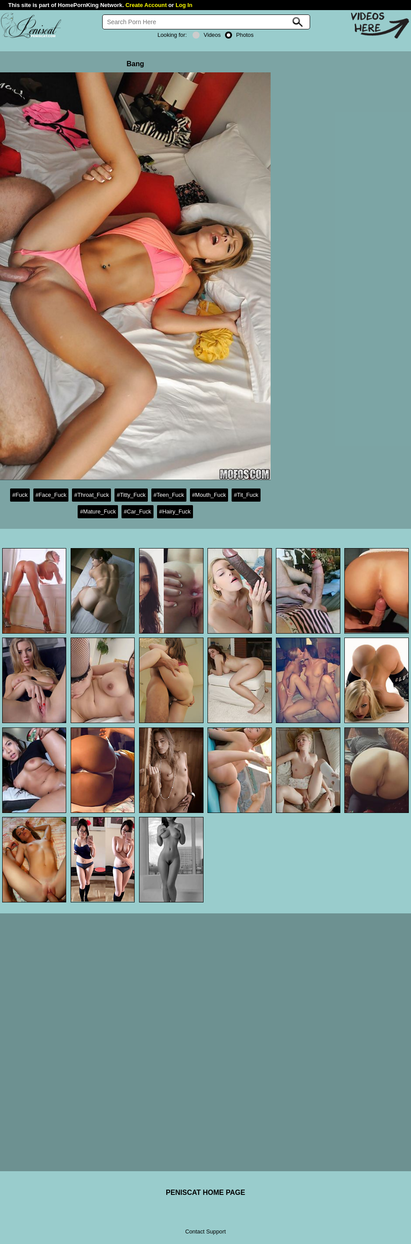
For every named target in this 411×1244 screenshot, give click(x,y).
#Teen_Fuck (169, 495)
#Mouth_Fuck (209, 495)
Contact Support (205, 1231)
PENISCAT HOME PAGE (205, 1192)
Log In (183, 5)
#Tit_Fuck (246, 495)
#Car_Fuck (137, 511)
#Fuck (20, 495)
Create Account (146, 5)
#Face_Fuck (51, 495)
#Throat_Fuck (91, 495)
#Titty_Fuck (131, 495)
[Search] (206, 21)
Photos (239, 35)
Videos (207, 35)
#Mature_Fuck (98, 511)
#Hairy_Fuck (175, 511)
